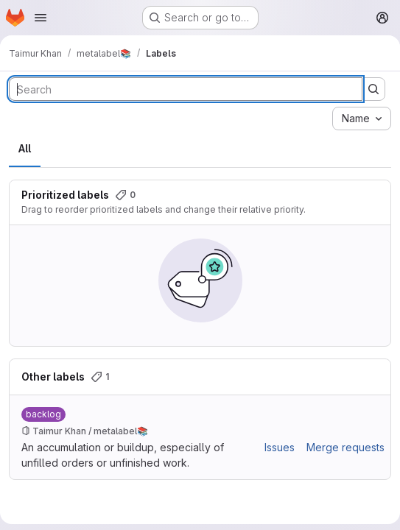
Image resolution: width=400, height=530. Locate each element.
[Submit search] (373, 89)
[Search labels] (185, 89)
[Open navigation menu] (40, 17)
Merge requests (345, 447)
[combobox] (361, 118)
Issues (279, 447)
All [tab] (24, 148)
